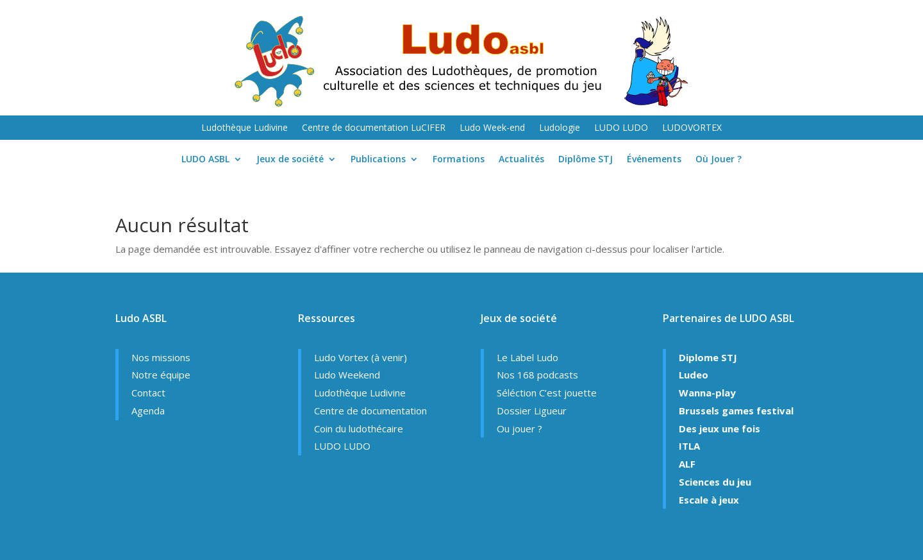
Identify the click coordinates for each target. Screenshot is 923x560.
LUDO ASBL (205, 160)
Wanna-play (707, 392)
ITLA (689, 445)
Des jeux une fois (719, 428)
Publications (378, 160)
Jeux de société (290, 160)
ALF (687, 463)
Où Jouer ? (718, 160)
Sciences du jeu (715, 481)
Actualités (521, 160)
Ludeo (693, 374)
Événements (654, 160)
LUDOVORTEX (692, 128)
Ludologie (559, 128)
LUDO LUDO (621, 128)
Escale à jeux (709, 499)
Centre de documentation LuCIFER (373, 128)
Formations (459, 160)
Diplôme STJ (585, 160)
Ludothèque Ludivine (244, 128)
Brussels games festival (736, 410)
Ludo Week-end (492, 128)
